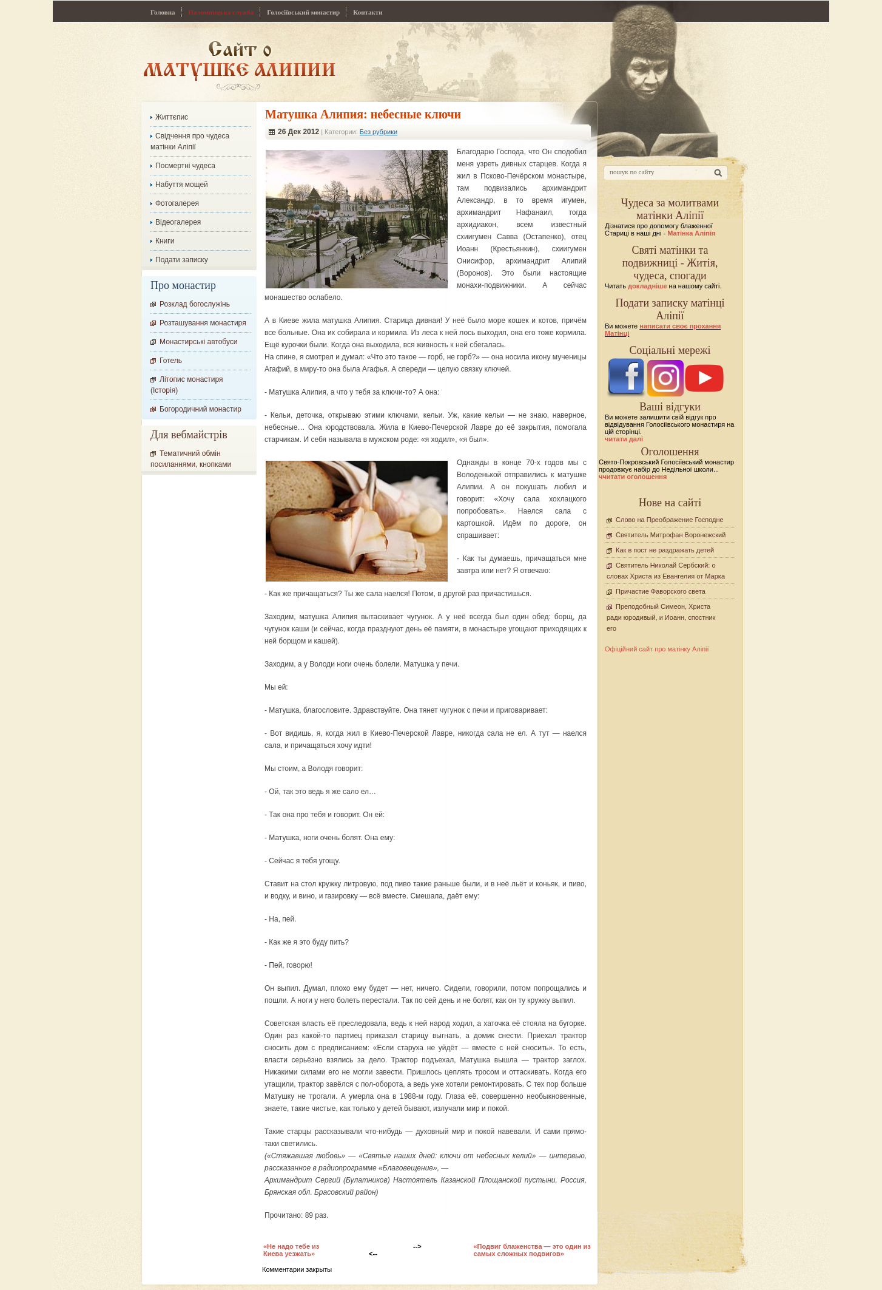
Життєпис (171, 117)
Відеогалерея (178, 222)
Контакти (367, 12)
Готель (171, 360)
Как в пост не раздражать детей (665, 550)
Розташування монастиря (203, 323)
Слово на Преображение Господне (670, 519)
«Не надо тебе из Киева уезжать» (291, 1250)
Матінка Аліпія (691, 233)
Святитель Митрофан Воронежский (670, 534)
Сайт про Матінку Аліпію (239, 65)
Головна (162, 12)
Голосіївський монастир (303, 12)
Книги (164, 241)
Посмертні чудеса (185, 165)
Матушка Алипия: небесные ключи (363, 114)
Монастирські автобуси (198, 342)
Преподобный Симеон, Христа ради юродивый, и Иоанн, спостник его (661, 617)
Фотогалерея (177, 203)
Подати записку (181, 260)
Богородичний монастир (200, 409)
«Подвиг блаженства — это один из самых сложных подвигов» (532, 1250)
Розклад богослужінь (195, 304)
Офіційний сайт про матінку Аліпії (657, 649)
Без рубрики (378, 131)
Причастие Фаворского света (660, 591)
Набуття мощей (181, 184)
